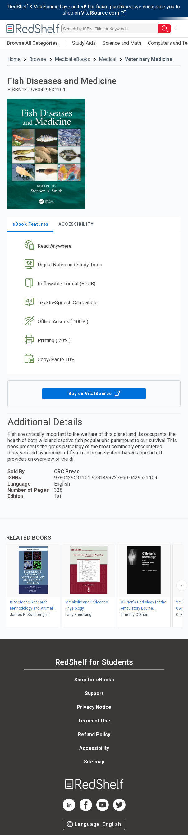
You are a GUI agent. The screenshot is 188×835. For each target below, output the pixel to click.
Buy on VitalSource (94, 393)
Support (94, 693)
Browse (37, 59)
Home (14, 59)
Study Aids (84, 43)
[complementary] (94, 573)
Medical (107, 59)
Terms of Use (94, 721)
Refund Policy (94, 734)
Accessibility (94, 748)
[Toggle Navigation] (177, 28)
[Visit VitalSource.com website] (94, 10)
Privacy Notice (94, 707)
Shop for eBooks (94, 680)
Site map (94, 762)
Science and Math (122, 43)
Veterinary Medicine (148, 59)
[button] (93, 246)
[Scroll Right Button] (181, 585)
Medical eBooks (72, 59)
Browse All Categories (32, 43)
